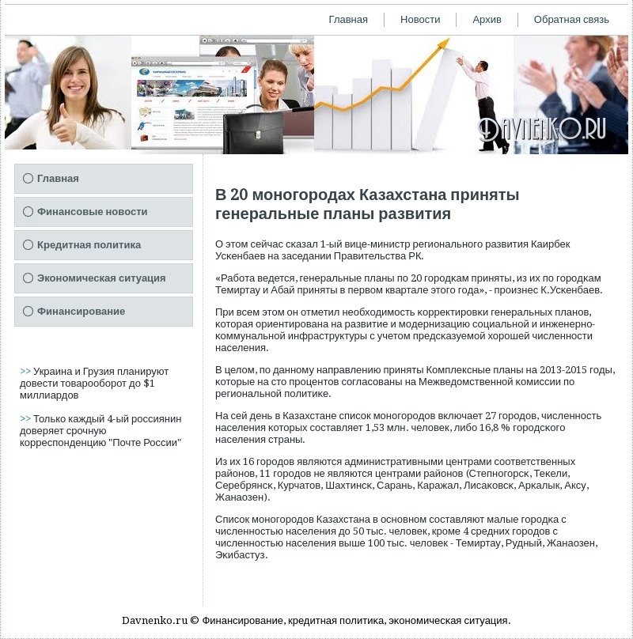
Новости (420, 19)
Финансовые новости (92, 211)
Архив (486, 19)
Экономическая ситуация (101, 278)
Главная (348, 19)
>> (26, 371)
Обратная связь (571, 19)
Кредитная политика (89, 245)
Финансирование (81, 311)
